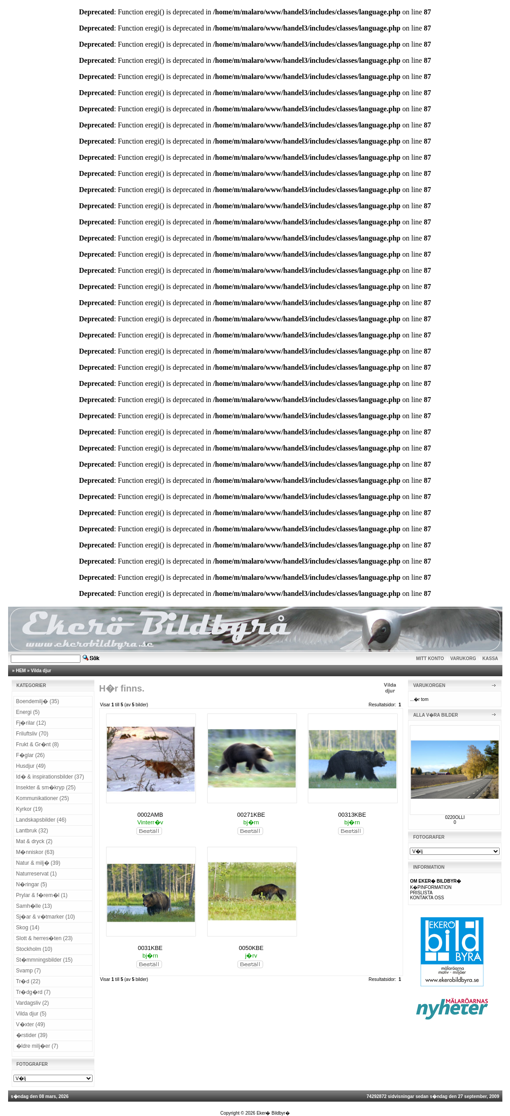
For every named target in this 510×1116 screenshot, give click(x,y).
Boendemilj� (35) (37, 701)
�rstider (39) (32, 1035)
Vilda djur (41, 670)
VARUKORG (463, 658)
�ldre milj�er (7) (37, 1046)
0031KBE (150, 948)
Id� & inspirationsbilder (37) (50, 777)
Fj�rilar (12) (31, 723)
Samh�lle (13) (34, 906)
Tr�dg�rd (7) (33, 992)
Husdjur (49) (31, 766)
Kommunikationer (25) (42, 798)
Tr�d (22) (28, 981)
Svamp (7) (28, 970)
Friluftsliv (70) (32, 734)
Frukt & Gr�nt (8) (37, 744)
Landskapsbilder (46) (41, 820)
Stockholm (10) (34, 949)
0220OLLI (455, 817)
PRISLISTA (421, 892)
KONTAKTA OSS (427, 897)
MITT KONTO (430, 658)
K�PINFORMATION (431, 887)
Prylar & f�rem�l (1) (42, 895)
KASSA (490, 658)
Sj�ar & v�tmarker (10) (45, 917)
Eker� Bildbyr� (273, 1113)
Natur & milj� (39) (38, 863)
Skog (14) (28, 927)
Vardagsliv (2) (32, 1003)
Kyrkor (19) (29, 809)
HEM (21, 670)
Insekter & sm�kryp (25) (46, 787)
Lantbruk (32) (32, 830)
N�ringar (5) (31, 884)
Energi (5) (28, 712)
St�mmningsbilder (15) (44, 960)
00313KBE (352, 814)
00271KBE (251, 814)
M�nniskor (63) (35, 852)
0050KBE (251, 948)
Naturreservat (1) (36, 874)
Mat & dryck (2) (34, 841)
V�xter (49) (30, 1024)
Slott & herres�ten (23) (44, 938)
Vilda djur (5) (31, 1014)
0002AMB (150, 814)
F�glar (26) (30, 755)
